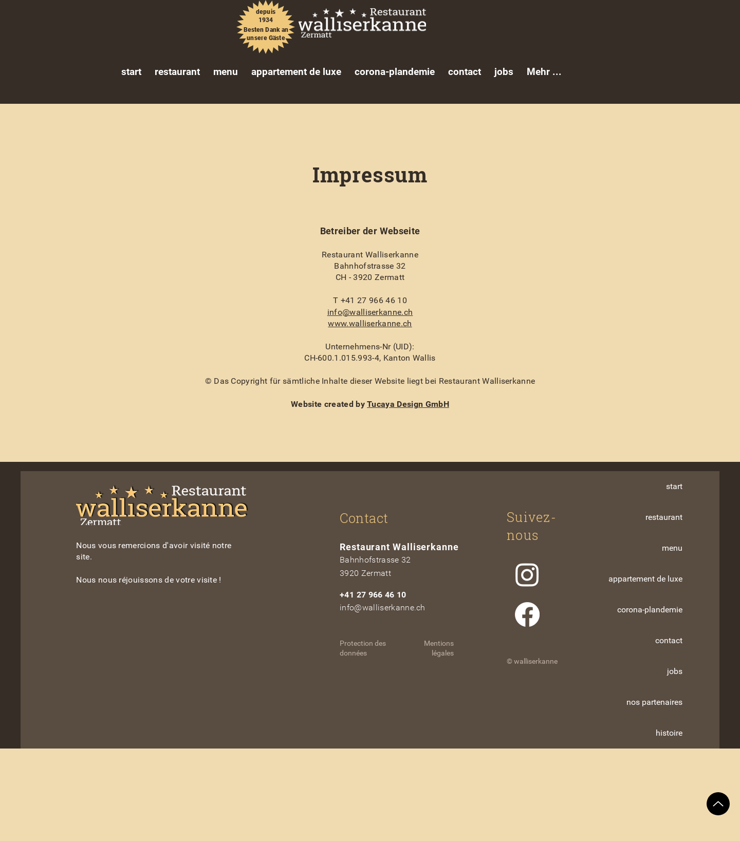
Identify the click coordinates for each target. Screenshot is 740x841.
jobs (674, 671)
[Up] (718, 803)
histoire (669, 733)
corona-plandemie (649, 609)
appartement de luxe (645, 579)
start (674, 486)
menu (672, 548)
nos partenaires (654, 702)
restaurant (663, 517)
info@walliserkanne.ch (370, 312)
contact (668, 640)
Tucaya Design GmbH (408, 404)
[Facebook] (527, 614)
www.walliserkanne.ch (370, 323)
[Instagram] (527, 574)
